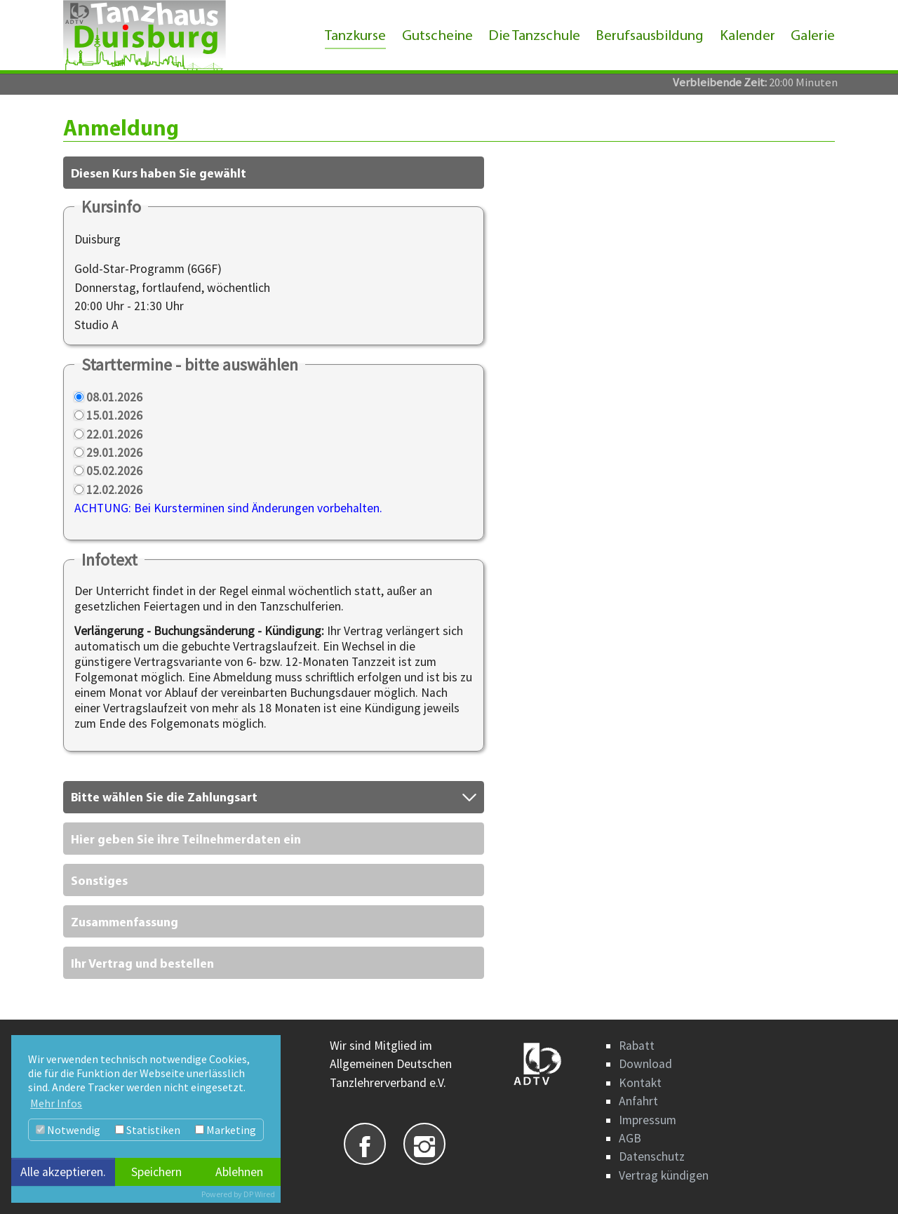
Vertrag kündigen (664, 1175)
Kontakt (640, 1082)
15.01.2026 (114, 415)
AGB (630, 1138)
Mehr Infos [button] (56, 1103)
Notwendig (68, 1130)
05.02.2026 (114, 471)
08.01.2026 (114, 397)
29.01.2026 (114, 452)
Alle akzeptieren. (63, 1172)
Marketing (225, 1130)
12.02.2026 (114, 490)
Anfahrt (638, 1101)
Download (645, 1064)
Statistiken (147, 1130)
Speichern (156, 1172)
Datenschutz (652, 1156)
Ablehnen (239, 1172)
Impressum (647, 1120)
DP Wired (259, 1194)
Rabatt (637, 1045)
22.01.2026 (114, 434)
